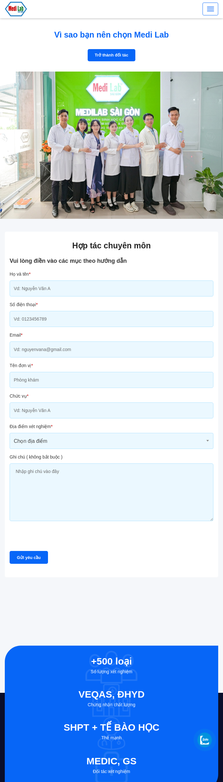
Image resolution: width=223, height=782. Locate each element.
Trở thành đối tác (111, 55)
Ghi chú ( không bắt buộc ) (36, 457)
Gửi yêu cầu (29, 557)
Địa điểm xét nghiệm (31, 426)
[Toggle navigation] (210, 9)
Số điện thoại (24, 304)
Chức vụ (19, 396)
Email (16, 335)
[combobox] (111, 441)
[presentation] (58, 538)
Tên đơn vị (21, 365)
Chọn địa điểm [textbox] (30, 441)
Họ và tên (20, 274)
